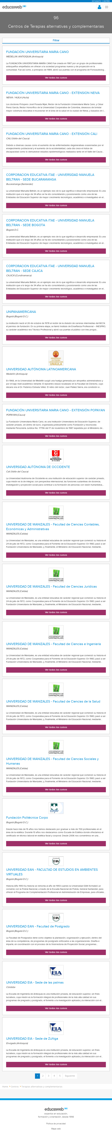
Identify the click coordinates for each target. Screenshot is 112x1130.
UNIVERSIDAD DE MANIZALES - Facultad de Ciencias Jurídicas (51, 586)
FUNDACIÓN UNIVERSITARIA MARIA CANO (37, 52)
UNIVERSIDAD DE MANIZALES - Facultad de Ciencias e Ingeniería (53, 644)
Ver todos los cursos (56, 78)
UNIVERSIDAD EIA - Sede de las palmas (35, 982)
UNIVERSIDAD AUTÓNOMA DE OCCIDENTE (38, 467)
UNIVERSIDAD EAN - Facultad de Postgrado (38, 926)
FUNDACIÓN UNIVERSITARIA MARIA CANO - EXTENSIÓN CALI (51, 134)
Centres (106, 1)
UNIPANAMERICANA (21, 312)
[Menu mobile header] (106, 7)
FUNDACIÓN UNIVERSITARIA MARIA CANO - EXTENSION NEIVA (53, 93)
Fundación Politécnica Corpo (27, 818)
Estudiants (96, 1)
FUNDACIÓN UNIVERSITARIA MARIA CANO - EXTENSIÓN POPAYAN (55, 410)
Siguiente (70, 1075)
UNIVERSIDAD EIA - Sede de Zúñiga (32, 1039)
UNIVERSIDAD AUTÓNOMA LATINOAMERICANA (41, 369)
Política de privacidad (56, 1123)
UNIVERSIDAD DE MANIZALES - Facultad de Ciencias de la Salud (53, 701)
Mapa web (56, 1129)
